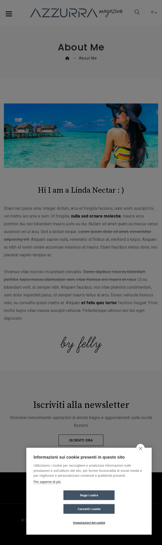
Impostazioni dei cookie (89, 523)
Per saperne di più (47, 495)
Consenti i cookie (119, 509)
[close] (140, 462)
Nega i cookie (58, 509)
